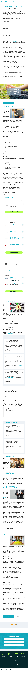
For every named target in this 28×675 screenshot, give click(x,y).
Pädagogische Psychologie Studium (14, 644)
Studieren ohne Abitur (9, 333)
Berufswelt (5, 497)
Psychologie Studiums (6, 75)
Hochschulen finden (7, 26)
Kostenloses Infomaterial (15, 208)
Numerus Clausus (19, 365)
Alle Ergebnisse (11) (14, 252)
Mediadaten (10, 656)
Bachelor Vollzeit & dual (9, 197)
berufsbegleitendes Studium (9, 473)
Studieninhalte (6, 23)
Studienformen (6, 33)
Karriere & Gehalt (7, 35)
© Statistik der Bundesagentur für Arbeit (10, 555)
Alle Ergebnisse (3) (14, 291)
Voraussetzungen (7, 28)
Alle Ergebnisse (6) (14, 211)
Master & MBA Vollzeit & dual (10, 218)
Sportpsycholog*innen (16, 41)
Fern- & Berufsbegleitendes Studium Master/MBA (13, 270)
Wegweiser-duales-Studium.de (16, 660)
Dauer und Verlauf (7, 30)
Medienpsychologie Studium (14, 639)
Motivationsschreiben (9, 377)
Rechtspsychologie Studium (14, 642)
